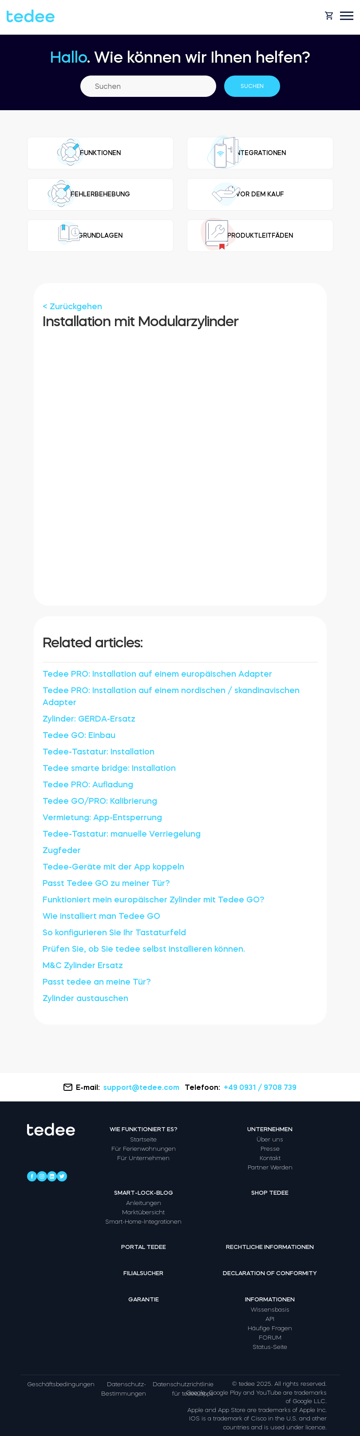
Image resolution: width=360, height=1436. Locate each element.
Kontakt (270, 1158)
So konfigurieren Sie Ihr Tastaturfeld (114, 933)
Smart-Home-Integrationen (143, 1222)
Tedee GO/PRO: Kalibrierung (100, 801)
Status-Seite (270, 1347)
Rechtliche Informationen (270, 1247)
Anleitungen (143, 1203)
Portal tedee (143, 1247)
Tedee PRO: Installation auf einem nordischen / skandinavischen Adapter (171, 696)
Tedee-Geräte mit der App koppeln (113, 867)
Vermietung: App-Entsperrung (102, 818)
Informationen (270, 1299)
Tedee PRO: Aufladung (88, 785)
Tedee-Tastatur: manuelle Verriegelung (122, 834)
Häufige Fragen (270, 1328)
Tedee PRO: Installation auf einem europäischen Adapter (157, 674)
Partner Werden (270, 1167)
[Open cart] (328, 15)
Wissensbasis (270, 1309)
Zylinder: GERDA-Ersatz (89, 719)
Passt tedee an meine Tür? (97, 982)
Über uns (270, 1139)
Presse (270, 1149)
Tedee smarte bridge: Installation (109, 768)
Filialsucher (143, 1273)
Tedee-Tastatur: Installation (98, 752)
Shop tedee (270, 1193)
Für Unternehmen (143, 1158)
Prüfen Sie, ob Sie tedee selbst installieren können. (144, 949)
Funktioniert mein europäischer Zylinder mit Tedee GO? (154, 900)
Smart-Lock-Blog (143, 1193)
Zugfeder (62, 850)
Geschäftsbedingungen (61, 1384)
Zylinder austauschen (85, 998)
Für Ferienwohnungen (143, 1149)
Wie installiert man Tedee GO (101, 916)
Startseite (143, 1139)
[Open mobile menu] (346, 16)
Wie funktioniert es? (144, 1129)
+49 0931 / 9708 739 (260, 1087)
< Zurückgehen (72, 307)
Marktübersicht (143, 1212)
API (269, 1319)
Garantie (143, 1299)
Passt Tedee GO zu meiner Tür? (106, 883)
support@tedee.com (142, 1087)
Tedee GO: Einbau (79, 735)
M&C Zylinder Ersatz (83, 965)
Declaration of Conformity (270, 1273)
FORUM (270, 1337)
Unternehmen (270, 1129)
